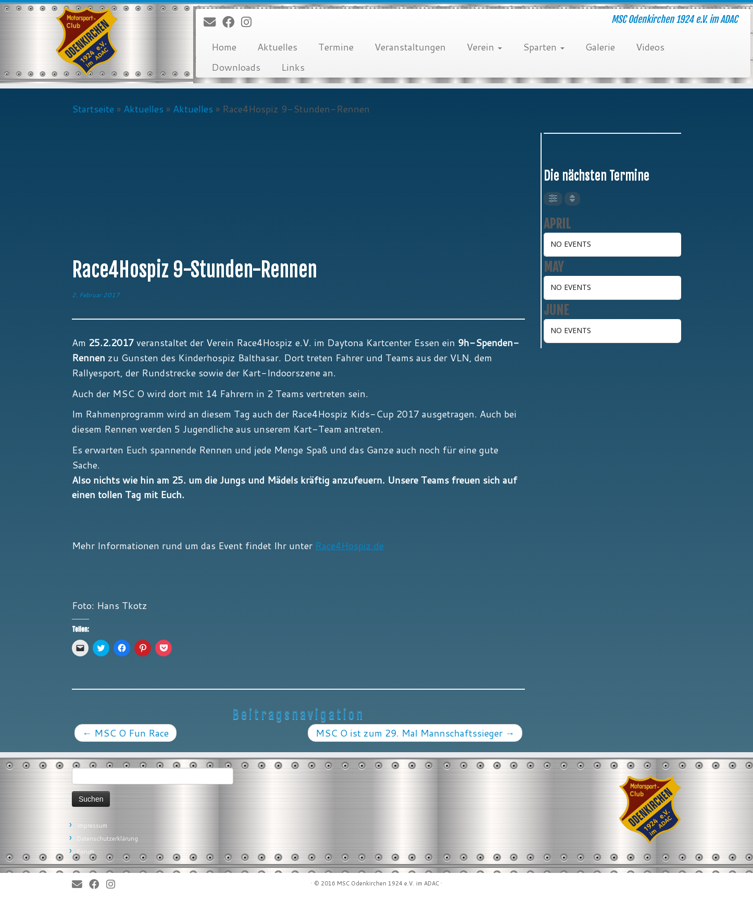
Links (293, 67)
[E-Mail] (213, 22)
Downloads (235, 67)
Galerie (600, 47)
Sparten (543, 47)
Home (223, 47)
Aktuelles (277, 47)
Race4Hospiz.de (349, 545)
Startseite (93, 109)
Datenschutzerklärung (107, 838)
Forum (85, 851)
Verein (484, 47)
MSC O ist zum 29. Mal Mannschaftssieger (415, 733)
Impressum (92, 825)
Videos (650, 47)
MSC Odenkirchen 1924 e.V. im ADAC (388, 883)
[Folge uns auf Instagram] (249, 22)
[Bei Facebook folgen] (231, 22)
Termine (336, 47)
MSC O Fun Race (125, 733)
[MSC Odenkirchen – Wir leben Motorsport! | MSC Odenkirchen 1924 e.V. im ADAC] (87, 41)
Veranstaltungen (410, 47)
